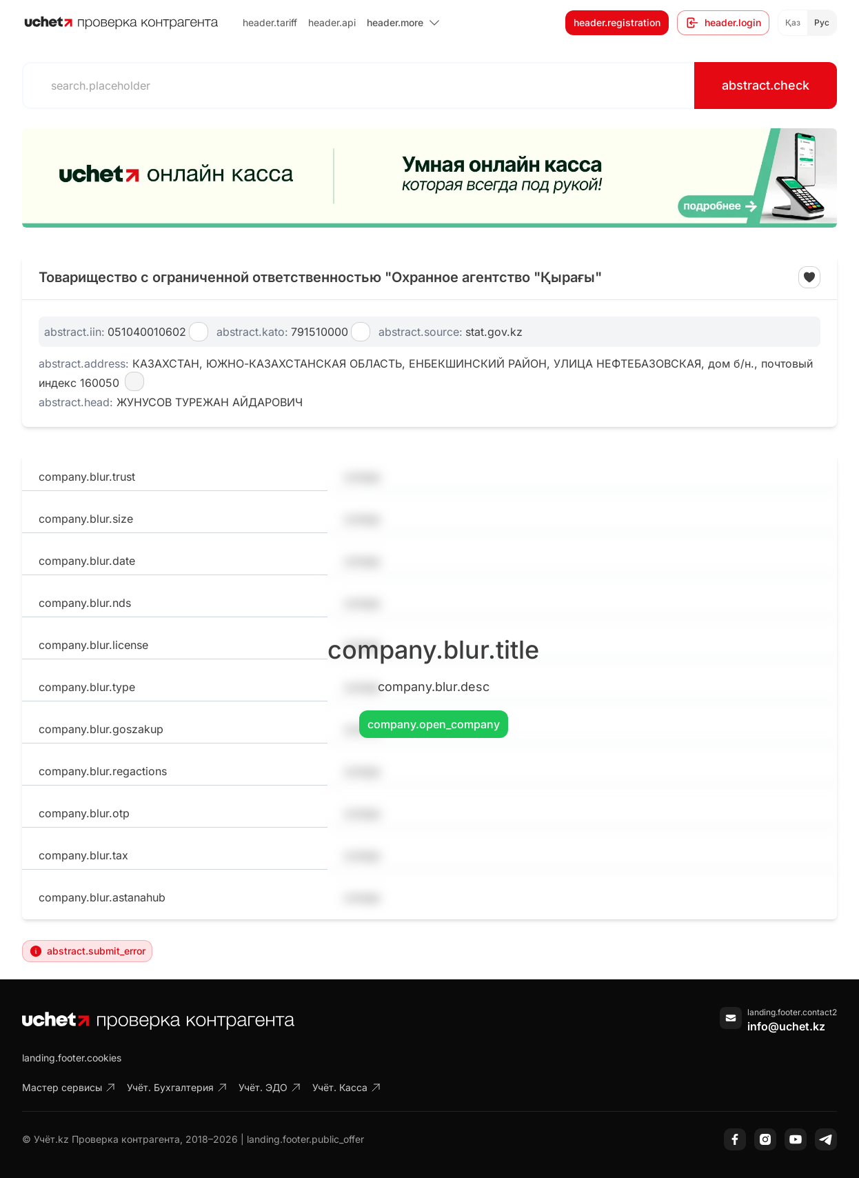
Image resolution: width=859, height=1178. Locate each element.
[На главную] (121, 23)
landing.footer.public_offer (305, 1139)
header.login (723, 23)
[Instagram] (765, 1139)
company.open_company (433, 724)
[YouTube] (796, 1139)
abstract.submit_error (87, 951)
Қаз (792, 22)
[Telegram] (826, 1139)
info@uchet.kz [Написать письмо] (786, 1026)
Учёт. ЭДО (270, 1087)
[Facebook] (735, 1139)
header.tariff (270, 22)
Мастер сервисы (69, 1087)
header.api (332, 22)
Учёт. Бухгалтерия (177, 1087)
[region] (429, 178)
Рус (821, 22)
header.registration (617, 22)
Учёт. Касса (346, 1087)
